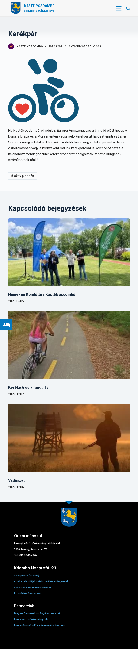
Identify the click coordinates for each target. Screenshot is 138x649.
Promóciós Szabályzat (27, 593)
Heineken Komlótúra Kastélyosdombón (42, 294)
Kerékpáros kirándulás (28, 387)
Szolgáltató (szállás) (27, 575)
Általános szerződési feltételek (32, 587)
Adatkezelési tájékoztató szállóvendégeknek (41, 581)
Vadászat (16, 480)
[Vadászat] (69, 438)
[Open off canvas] (119, 8)
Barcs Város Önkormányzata (31, 619)
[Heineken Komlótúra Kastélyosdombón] (69, 252)
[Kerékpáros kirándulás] (69, 345)
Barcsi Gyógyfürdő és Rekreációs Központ (39, 625)
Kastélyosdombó (39, 6)
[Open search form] (128, 8)
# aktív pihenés (22, 176)
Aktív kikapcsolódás (84, 46)
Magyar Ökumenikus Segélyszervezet (37, 613)
